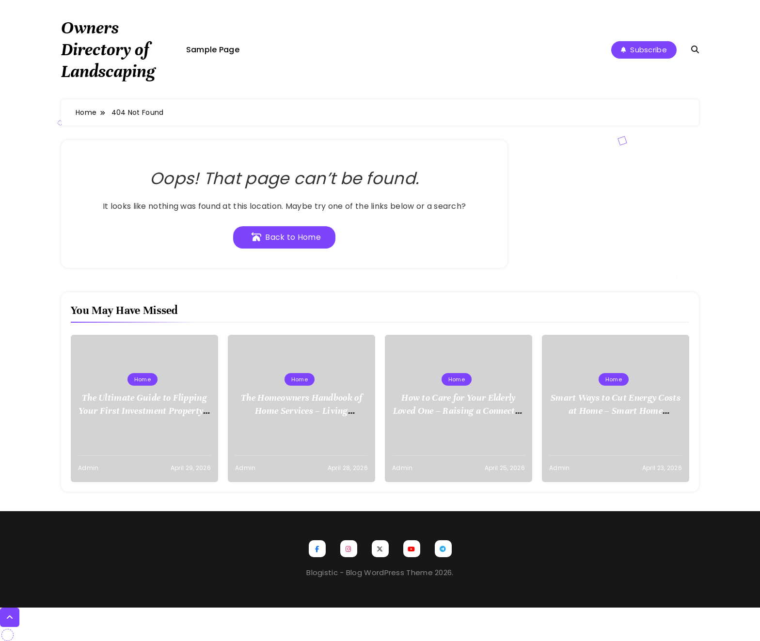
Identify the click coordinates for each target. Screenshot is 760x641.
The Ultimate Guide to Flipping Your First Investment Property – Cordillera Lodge (144, 410)
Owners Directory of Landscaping (108, 49)
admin (88, 468)
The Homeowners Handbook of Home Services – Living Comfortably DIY (301, 410)
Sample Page (212, 49)
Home (142, 379)
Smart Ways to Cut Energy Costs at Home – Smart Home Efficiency (616, 410)
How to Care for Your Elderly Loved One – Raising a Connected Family (458, 410)
